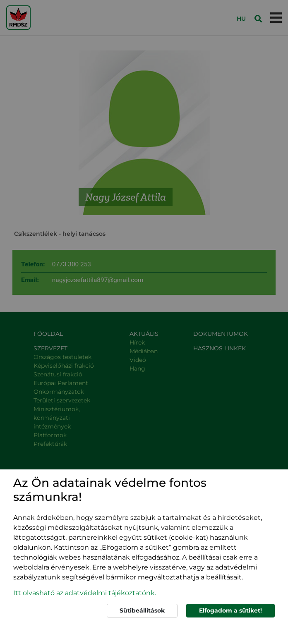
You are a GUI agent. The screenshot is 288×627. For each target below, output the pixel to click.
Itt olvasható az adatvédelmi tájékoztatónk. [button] (84, 593)
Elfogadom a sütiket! (230, 610)
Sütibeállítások (142, 610)
